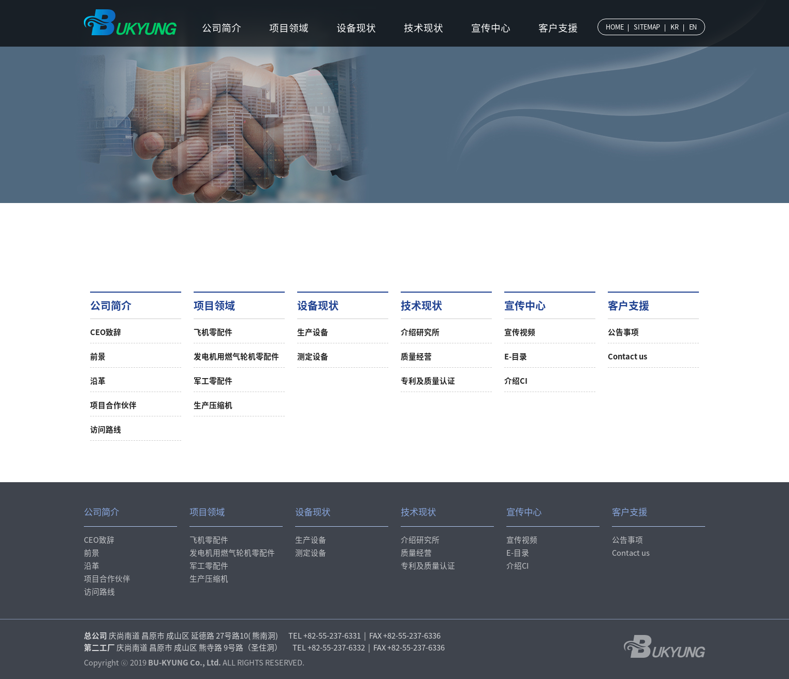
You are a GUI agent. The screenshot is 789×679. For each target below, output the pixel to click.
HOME (614, 27)
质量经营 (416, 356)
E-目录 (515, 356)
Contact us (627, 356)
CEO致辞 (105, 332)
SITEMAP (647, 27)
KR (674, 27)
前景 (98, 356)
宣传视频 (519, 332)
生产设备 (312, 332)
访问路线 (105, 429)
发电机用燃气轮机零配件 (236, 356)
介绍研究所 (420, 332)
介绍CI (516, 380)
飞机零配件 (213, 332)
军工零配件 (213, 380)
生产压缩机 (213, 405)
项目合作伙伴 (113, 405)
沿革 (98, 380)
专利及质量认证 (428, 380)
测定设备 (312, 356)
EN (693, 27)
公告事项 (623, 332)
